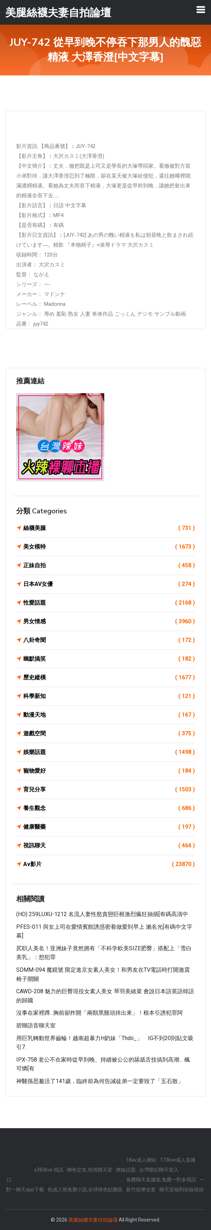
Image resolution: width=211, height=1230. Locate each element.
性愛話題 (109, 603)
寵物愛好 (109, 771)
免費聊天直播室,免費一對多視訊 (161, 1179)
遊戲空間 (109, 733)
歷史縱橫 (109, 677)
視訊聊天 (109, 846)
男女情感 (109, 621)
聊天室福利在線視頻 (181, 1189)
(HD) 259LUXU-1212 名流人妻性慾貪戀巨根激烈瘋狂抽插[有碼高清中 (102, 914)
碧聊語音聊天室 (36, 1025)
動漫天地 (109, 715)
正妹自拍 (109, 565)
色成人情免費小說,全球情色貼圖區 (85, 1189)
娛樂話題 (109, 752)
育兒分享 (109, 790)
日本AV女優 (109, 584)
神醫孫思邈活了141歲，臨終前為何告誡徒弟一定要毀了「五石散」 (100, 1081)
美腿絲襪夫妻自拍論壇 (93, 1220)
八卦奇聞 (109, 640)
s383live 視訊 (48, 1170)
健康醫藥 (109, 827)
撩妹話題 (126, 1170)
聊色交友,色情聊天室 (89, 1170)
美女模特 (109, 547)
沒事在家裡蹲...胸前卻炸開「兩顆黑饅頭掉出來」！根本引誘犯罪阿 (99, 1012)
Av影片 (109, 864)
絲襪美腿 (109, 528)
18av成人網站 (141, 1160)
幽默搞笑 (109, 659)
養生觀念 (109, 808)
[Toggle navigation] (201, 9)
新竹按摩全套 (141, 1189)
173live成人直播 (178, 1160)
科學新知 (109, 696)
